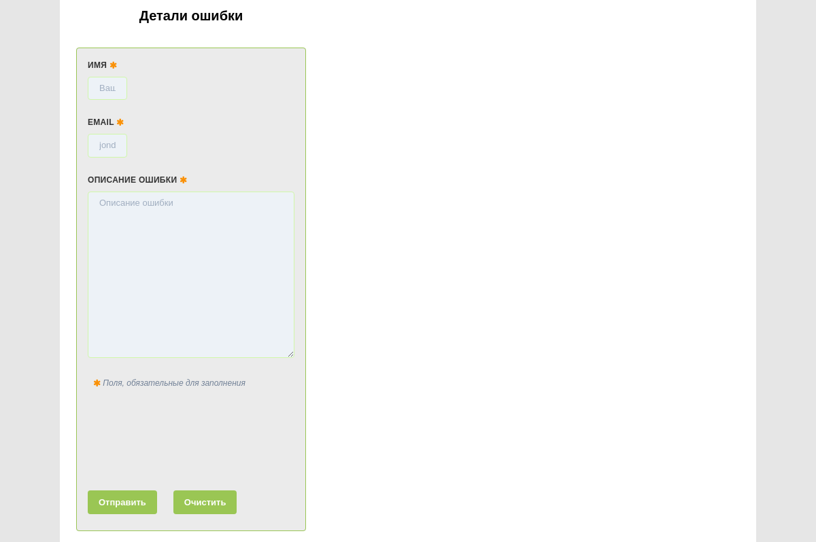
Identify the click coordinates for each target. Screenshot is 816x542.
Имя (102, 65)
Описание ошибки (137, 180)
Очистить (205, 502)
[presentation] (191, 436)
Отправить (122, 502)
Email (106, 122)
